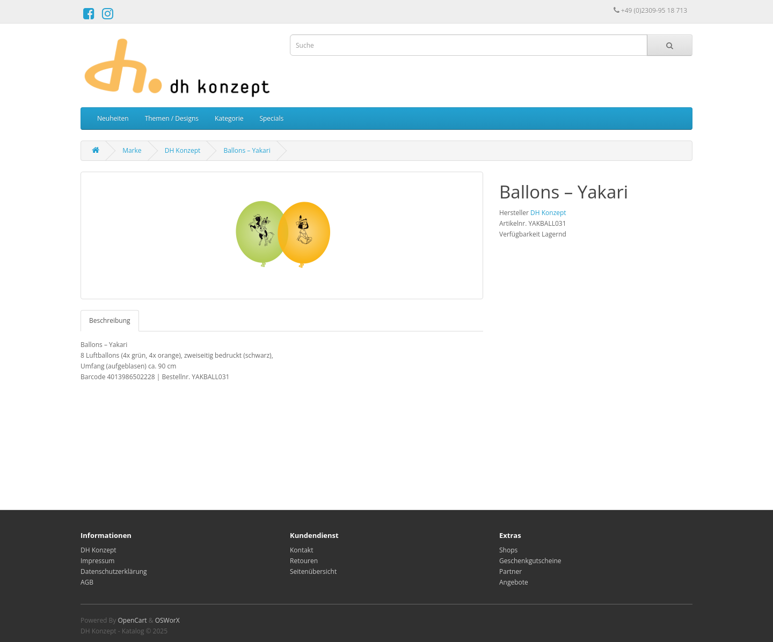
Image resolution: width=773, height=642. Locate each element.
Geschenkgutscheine (530, 560)
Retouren (304, 560)
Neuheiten (113, 118)
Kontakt (301, 550)
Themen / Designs (172, 118)
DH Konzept (183, 150)
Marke (131, 150)
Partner (510, 571)
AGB (87, 582)
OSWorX (167, 620)
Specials (271, 118)
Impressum (97, 560)
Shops (508, 550)
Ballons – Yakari (246, 150)
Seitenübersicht (313, 571)
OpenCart (132, 620)
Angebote (513, 582)
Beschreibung (109, 320)
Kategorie (229, 118)
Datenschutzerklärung (114, 571)
